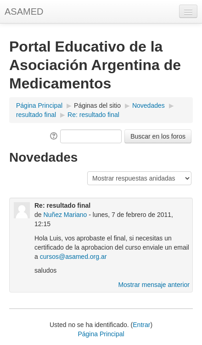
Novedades (148, 105)
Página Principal (39, 105)
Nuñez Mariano (65, 214)
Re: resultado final (93, 114)
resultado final (36, 114)
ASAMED (24, 11)
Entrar (141, 324)
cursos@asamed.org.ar (73, 256)
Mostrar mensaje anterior (154, 284)
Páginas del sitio (97, 105)
